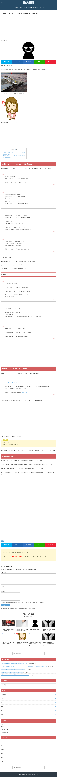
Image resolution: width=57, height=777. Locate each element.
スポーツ (3, 698)
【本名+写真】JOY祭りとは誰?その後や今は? (12, 672)
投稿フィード (4, 727)
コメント (3, 572)
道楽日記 (28, 2)
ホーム (13, 7)
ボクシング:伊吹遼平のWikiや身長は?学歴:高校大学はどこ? (15, 675)
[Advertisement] (28, 26)
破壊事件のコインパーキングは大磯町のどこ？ (13, 155)
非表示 (15, 149)
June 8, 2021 (25, 392)
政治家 (2, 702)
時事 (3, 540)
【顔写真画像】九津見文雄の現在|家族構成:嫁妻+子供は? (14, 663)
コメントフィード (5, 729)
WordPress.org (4, 732)
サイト (2, 597)
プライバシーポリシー (19, 7)
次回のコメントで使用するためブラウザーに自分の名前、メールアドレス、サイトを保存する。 (23, 602)
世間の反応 (6, 154)
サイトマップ (42, 7)
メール (3, 591)
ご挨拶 (25, 7)
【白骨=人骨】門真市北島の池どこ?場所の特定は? (13, 669)
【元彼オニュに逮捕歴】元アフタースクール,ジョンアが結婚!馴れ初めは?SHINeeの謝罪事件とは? (24, 666)
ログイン (3, 724)
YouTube (3, 694)
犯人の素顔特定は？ (7, 157)
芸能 (2, 714)
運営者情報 (30, 7)
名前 (2, 586)
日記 (2, 706)
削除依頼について (36, 7)
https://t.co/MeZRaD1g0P (11, 382)
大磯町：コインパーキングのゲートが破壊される (14, 152)
